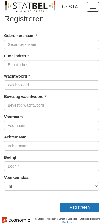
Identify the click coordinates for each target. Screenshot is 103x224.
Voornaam (13, 117)
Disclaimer (68, 222)
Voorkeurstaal (16, 177)
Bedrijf (10, 157)
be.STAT (71, 7)
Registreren (80, 207)
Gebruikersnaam (19, 35)
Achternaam (15, 137)
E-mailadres (15, 56)
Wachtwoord (15, 76)
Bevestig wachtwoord (24, 96)
